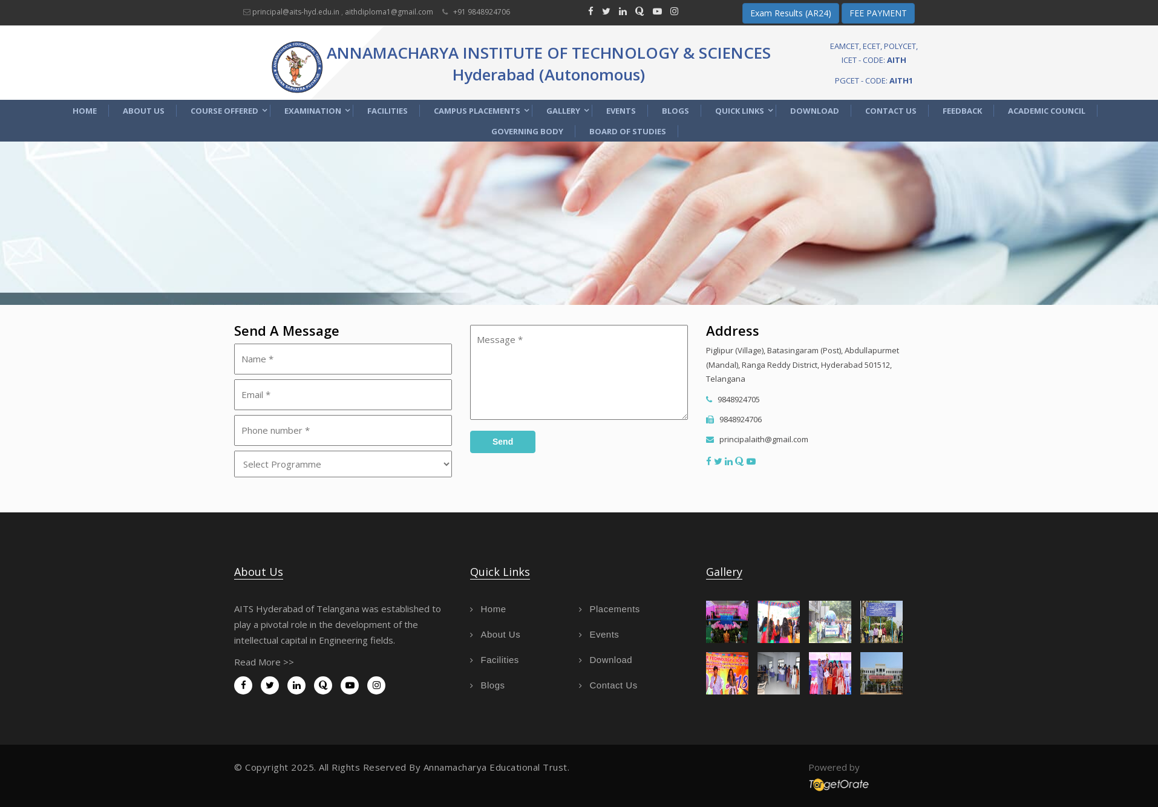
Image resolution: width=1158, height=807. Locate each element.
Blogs (675, 110)
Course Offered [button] (224, 110)
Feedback (962, 110)
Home (85, 110)
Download (814, 110)
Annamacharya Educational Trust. (497, 767)
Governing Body (527, 131)
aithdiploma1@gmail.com (389, 12)
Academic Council (1046, 110)
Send (502, 441)
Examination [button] (312, 110)
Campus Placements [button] (477, 110)
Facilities (387, 110)
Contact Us (891, 110)
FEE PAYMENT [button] (878, 13)
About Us (144, 110)
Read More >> (264, 662)
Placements (609, 609)
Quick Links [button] (739, 110)
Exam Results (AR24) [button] (790, 13)
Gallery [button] (563, 110)
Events (621, 110)
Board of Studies (627, 131)
